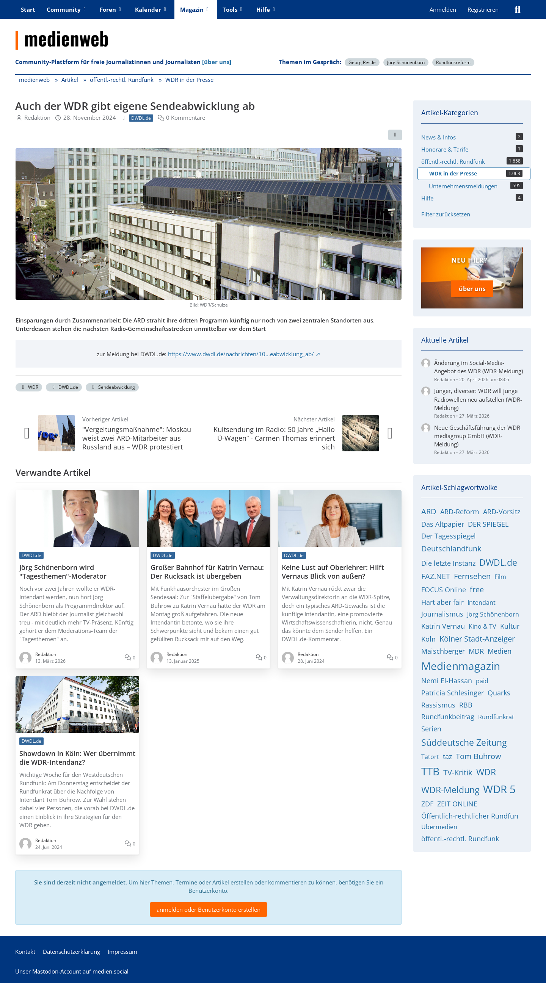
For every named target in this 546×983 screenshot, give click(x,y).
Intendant (482, 600)
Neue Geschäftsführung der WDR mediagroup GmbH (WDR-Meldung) (477, 434)
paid (482, 679)
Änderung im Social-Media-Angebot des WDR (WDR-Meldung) (478, 365)
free (477, 588)
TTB (430, 769)
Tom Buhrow (478, 754)
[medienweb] (273, 34)
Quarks (499, 691)
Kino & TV (482, 625)
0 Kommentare (185, 117)
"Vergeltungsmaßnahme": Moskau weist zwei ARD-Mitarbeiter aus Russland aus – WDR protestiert (136, 438)
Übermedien (439, 825)
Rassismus (438, 703)
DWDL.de (64, 387)
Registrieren (483, 9)
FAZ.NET (435, 575)
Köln (428, 637)
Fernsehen (472, 575)
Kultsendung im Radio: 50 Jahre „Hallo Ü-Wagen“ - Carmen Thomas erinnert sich (274, 438)
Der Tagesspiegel (448, 534)
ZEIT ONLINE (457, 802)
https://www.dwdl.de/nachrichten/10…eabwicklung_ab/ (241, 354)
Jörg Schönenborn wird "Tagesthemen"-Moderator (63, 572)
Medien (499, 649)
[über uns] (216, 62)
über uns (472, 288)
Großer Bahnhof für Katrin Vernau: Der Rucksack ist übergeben (207, 572)
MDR (476, 649)
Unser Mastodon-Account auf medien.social (72, 971)
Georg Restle (362, 62)
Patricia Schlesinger (452, 691)
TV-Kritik (457, 771)
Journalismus (442, 612)
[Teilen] (395, 135)
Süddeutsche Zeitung (464, 740)
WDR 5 (499, 787)
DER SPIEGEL (488, 522)
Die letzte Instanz (448, 561)
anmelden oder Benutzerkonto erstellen (208, 909)
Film (500, 575)
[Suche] (517, 9)
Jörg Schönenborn (406, 62)
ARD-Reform (459, 510)
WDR (28, 387)
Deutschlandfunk (451, 547)
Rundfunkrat (496, 715)
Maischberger (443, 649)
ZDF (427, 802)
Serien (431, 727)
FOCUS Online (443, 588)
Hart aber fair (442, 600)
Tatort (430, 755)
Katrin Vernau (443, 624)
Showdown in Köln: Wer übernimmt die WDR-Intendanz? (77, 758)
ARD (428, 510)
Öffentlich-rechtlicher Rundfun (469, 814)
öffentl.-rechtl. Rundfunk (460, 837)
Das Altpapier (442, 522)
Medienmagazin (460, 664)
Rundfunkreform (453, 62)
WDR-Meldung (450, 788)
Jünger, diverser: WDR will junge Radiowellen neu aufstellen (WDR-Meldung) (478, 397)
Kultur (509, 624)
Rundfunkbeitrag (447, 715)
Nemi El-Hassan (446, 679)
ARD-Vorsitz (501, 510)
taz (447, 754)
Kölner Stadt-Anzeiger (477, 637)
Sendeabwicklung (112, 387)
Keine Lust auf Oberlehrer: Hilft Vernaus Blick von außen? (333, 572)
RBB (465, 703)
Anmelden (443, 9)
